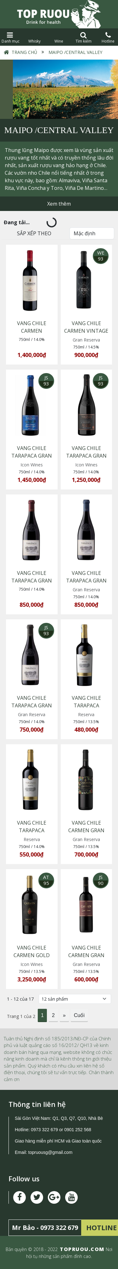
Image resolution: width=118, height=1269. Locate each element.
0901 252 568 (77, 1129)
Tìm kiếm (83, 38)
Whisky (34, 38)
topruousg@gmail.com (51, 1152)
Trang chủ (24, 52)
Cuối (79, 1015)
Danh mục (10, 38)
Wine (59, 38)
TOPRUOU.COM (82, 1249)
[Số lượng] (75, 999)
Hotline (107, 38)
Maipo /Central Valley (74, 52)
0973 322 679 (44, 1129)
